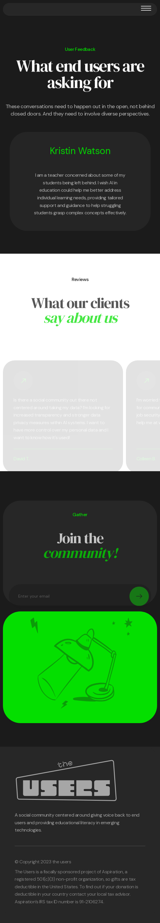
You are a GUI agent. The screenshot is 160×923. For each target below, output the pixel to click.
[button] (146, 8)
